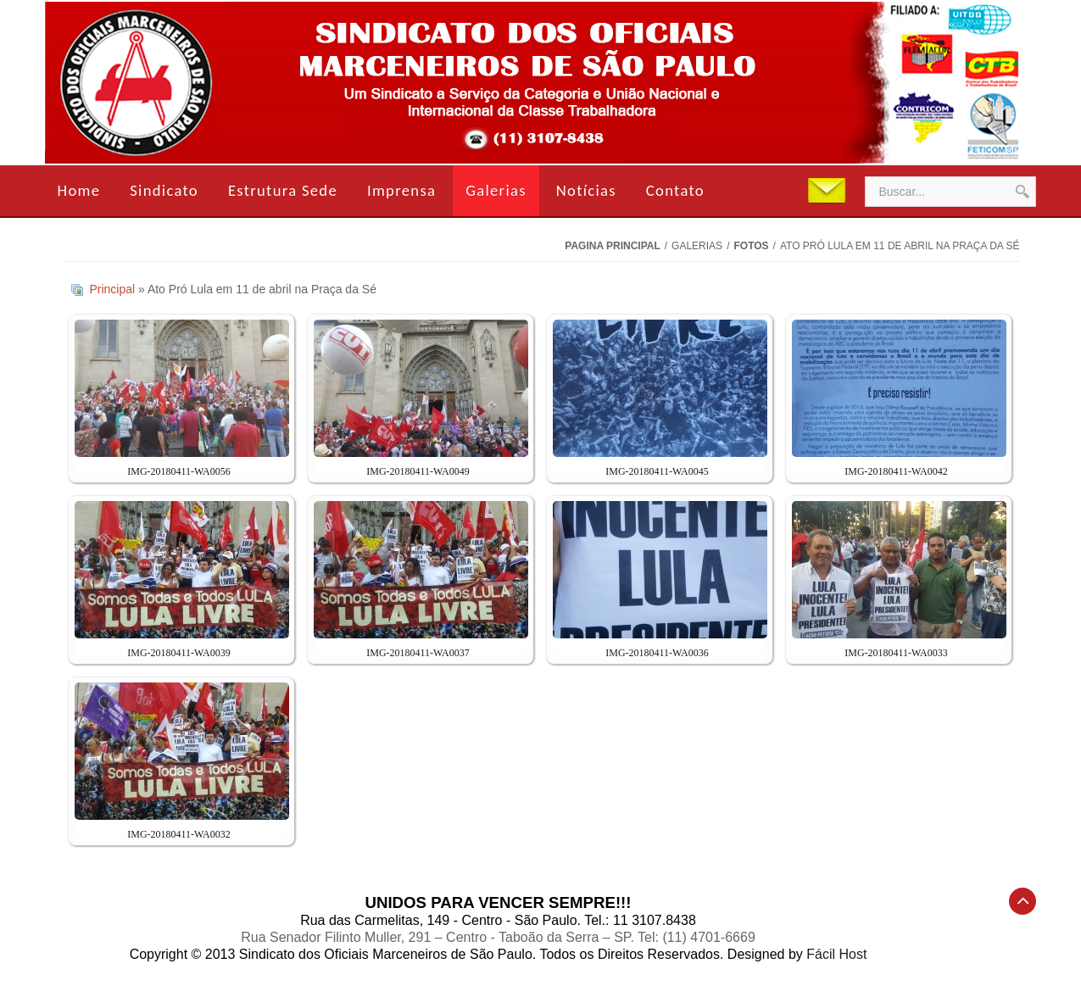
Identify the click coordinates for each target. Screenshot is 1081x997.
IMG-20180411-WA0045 (657, 471)
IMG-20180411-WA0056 (179, 471)
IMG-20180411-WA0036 (657, 653)
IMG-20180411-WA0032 (179, 834)
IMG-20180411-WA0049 (418, 471)
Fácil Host (836, 954)
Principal (112, 289)
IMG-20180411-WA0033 (896, 653)
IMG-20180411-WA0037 (418, 653)
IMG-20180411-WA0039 (179, 653)
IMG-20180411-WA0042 (896, 471)
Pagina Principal (612, 246)
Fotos (750, 246)
